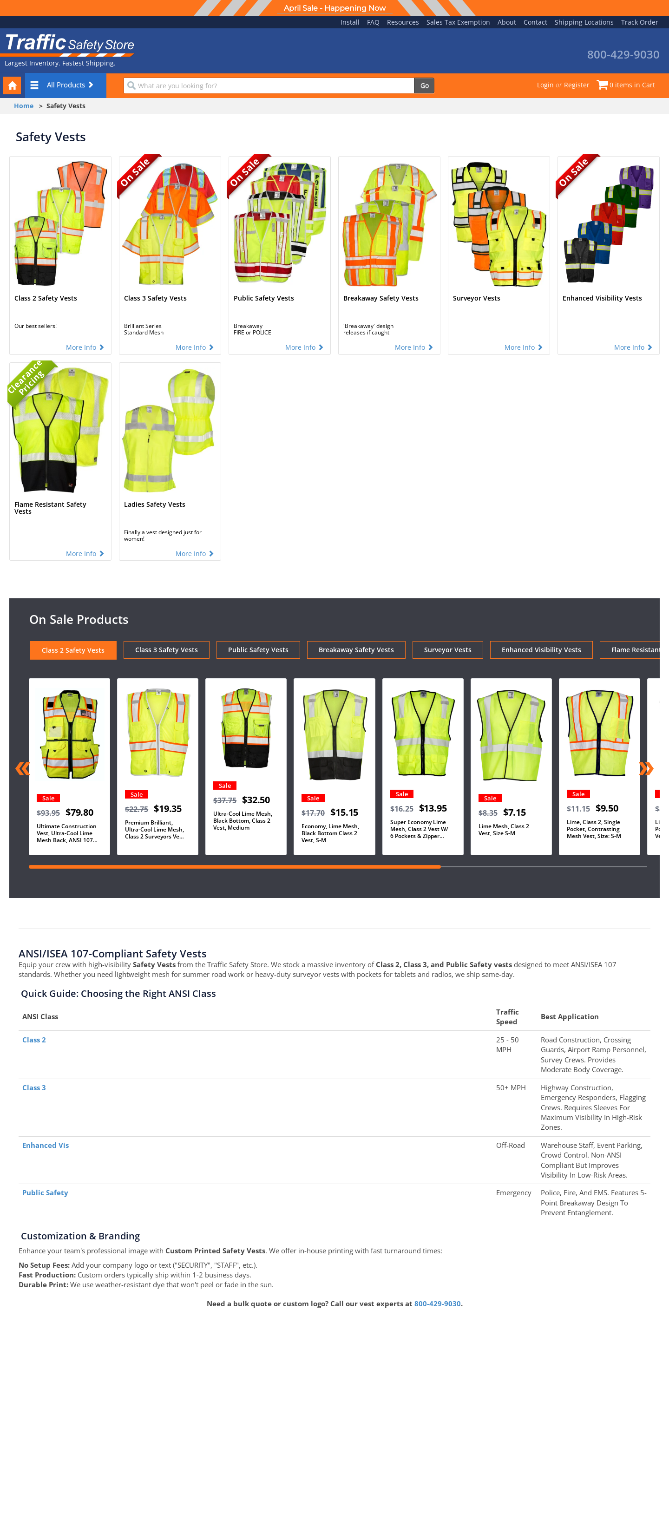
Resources (403, 22)
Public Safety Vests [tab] (258, 649)
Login (545, 84)
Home (23, 105)
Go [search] (424, 85)
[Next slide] (646, 769)
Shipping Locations (584, 22)
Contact (535, 22)
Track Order (639, 22)
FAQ (373, 22)
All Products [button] (62, 85)
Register (577, 84)
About (507, 22)
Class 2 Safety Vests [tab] (73, 650)
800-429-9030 (437, 1303)
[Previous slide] (23, 769)
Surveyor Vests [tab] (448, 649)
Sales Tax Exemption (458, 22)
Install (350, 22)
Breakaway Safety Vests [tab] (356, 649)
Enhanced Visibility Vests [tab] (541, 649)
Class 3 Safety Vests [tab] (166, 649)
